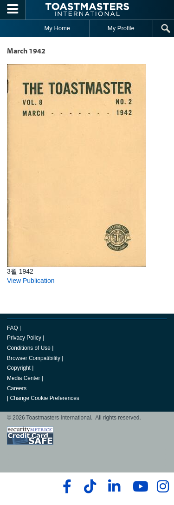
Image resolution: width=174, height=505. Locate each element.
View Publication (30, 280)
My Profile (121, 28)
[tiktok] (89, 486)
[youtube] (138, 486)
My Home (57, 28)
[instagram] (162, 486)
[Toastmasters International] (87, 9)
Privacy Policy (24, 337)
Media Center (23, 378)
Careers (16, 388)
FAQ (12, 328)
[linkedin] (113, 486)
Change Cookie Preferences (44, 398)
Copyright (19, 368)
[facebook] (65, 486)
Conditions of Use (29, 348)
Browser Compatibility (33, 358)
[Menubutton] (13, 10)
